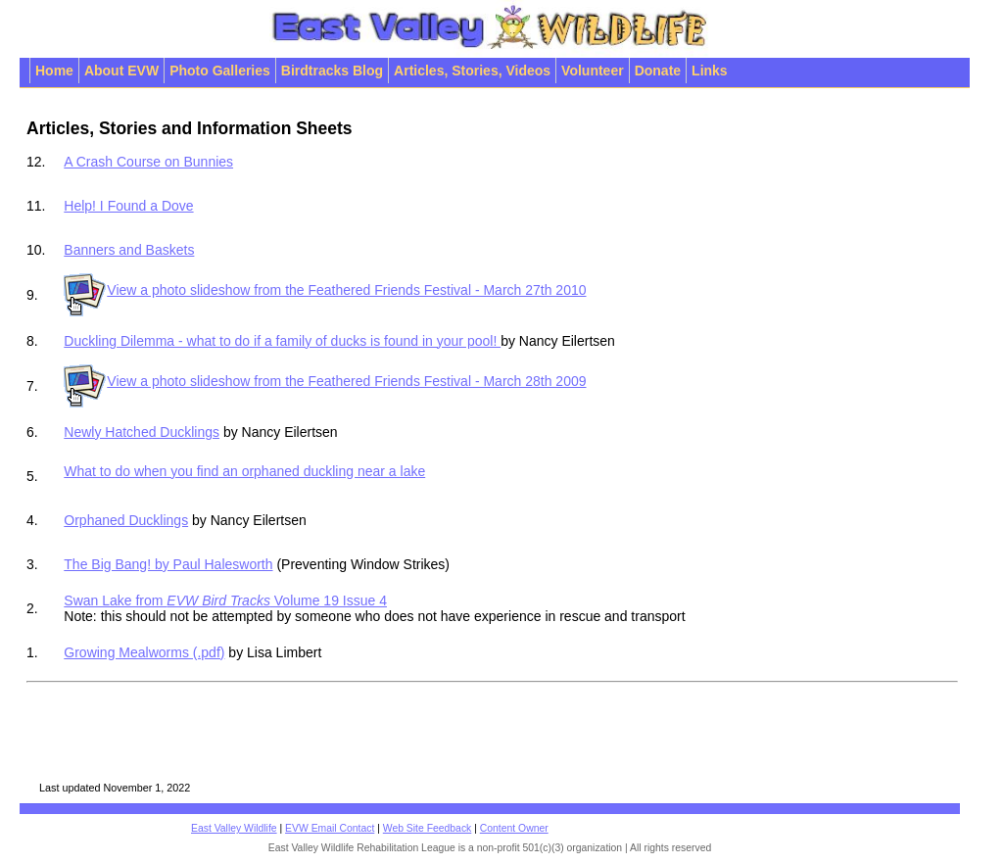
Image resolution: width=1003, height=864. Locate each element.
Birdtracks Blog (332, 70)
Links (710, 70)
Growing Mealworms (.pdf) (144, 652)
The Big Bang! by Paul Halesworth (168, 564)
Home (54, 70)
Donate (658, 70)
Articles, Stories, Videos (472, 70)
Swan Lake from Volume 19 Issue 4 (225, 600)
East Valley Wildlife (234, 828)
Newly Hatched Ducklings (141, 432)
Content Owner (514, 828)
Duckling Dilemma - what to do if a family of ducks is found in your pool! (282, 341)
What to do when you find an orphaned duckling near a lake (404, 476)
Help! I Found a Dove (128, 206)
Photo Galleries (219, 70)
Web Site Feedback (427, 828)
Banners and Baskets (129, 250)
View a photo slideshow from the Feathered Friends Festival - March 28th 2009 (325, 381)
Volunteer (592, 70)
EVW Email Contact (329, 828)
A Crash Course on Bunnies (148, 161)
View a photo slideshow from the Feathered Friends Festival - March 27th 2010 (325, 290)
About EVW (121, 70)
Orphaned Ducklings (126, 520)
